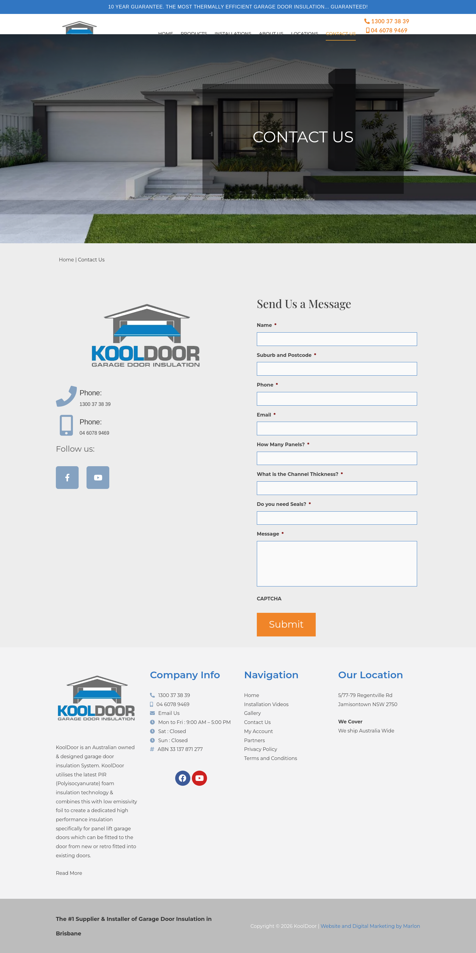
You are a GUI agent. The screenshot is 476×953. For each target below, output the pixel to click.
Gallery (252, 713)
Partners (254, 739)
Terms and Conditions (270, 758)
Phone (267, 384)
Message (270, 530)
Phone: (91, 393)
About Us (271, 33)
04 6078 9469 (387, 30)
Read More (69, 872)
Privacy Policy (260, 749)
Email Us (168, 713)
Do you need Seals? (284, 501)
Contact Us (341, 33)
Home (165, 33)
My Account (258, 731)
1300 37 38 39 (387, 21)
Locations (304, 33)
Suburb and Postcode (286, 354)
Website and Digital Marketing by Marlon (370, 925)
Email (266, 413)
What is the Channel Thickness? (300, 472)
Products (194, 33)
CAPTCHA (269, 598)
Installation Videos (266, 704)
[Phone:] (66, 396)
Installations (233, 33)
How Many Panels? (283, 442)
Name (267, 325)
